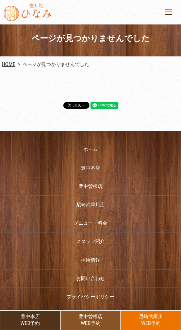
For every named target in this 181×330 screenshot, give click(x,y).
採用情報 (90, 260)
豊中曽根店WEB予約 (90, 320)
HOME (8, 64)
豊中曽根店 (90, 186)
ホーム (90, 149)
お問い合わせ (90, 278)
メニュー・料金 (90, 223)
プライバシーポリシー (90, 296)
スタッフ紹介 (90, 241)
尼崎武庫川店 (90, 204)
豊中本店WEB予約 (30, 320)
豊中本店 (90, 168)
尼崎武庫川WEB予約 (151, 320)
